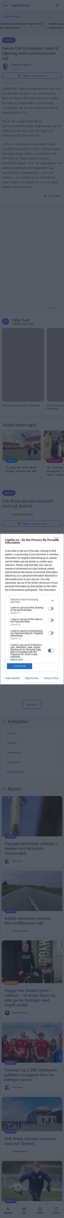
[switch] (51, 608)
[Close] (57, 540)
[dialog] (32, 609)
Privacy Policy (51, 678)
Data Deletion (12, 678)
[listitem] (32, 600)
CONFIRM (19, 666)
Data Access (31, 678)
